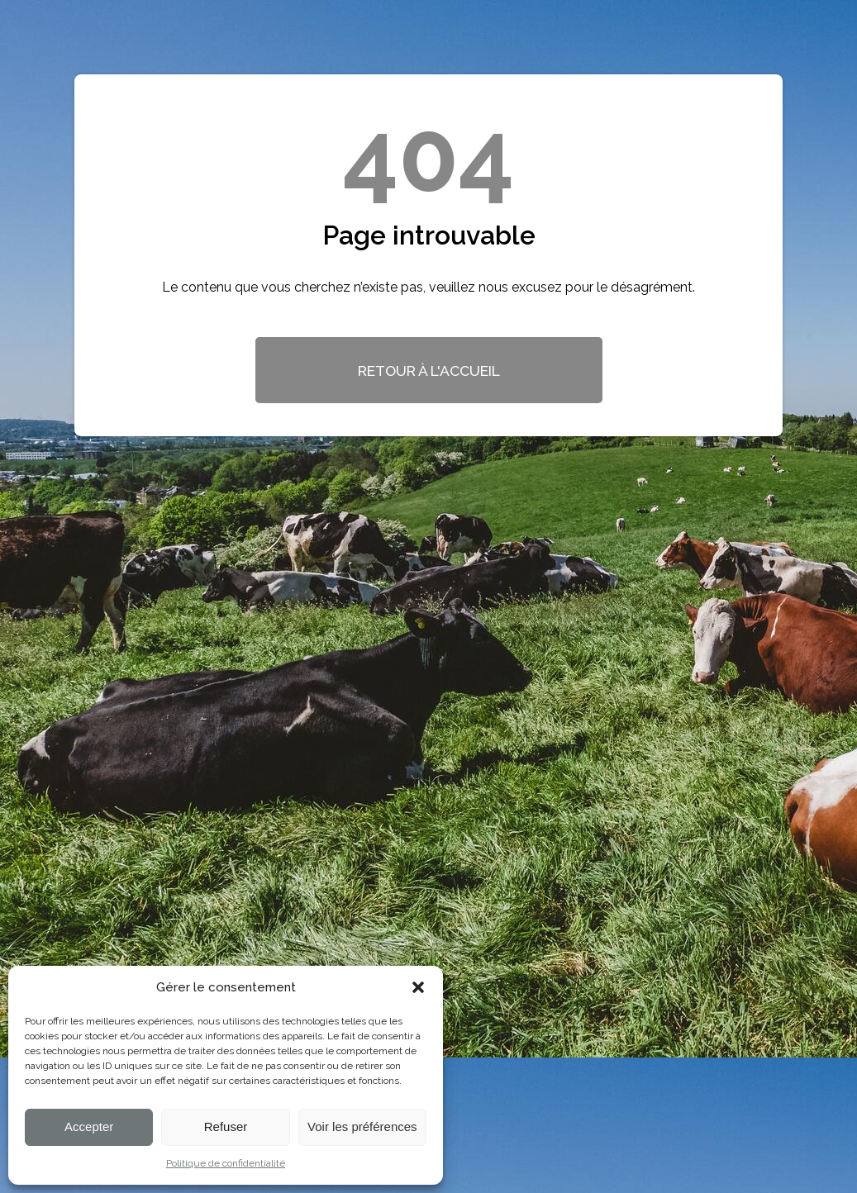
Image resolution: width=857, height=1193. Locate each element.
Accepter (88, 1126)
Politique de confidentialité (225, 1163)
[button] (418, 987)
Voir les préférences (362, 1126)
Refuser (226, 1126)
